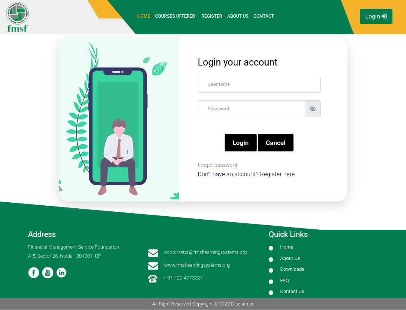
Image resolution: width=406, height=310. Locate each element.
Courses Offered (175, 16)
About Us (238, 16)
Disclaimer (242, 304)
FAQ (284, 280)
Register (211, 16)
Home (143, 16)
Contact (264, 16)
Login (376, 16)
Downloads (292, 269)
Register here (277, 174)
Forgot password (217, 165)
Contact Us (292, 291)
